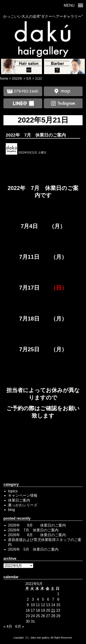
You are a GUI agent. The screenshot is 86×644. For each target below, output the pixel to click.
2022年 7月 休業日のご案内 (36, 135)
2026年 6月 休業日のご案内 (37, 535)
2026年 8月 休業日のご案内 (37, 525)
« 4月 (7, 626)
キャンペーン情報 (22, 495)
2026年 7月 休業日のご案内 (33, 530)
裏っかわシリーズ (22, 505)
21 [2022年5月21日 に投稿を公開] (53, 610)
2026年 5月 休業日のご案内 (33, 549)
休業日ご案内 (19, 500)
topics (13, 491)
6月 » (19, 626)
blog (11, 510)
